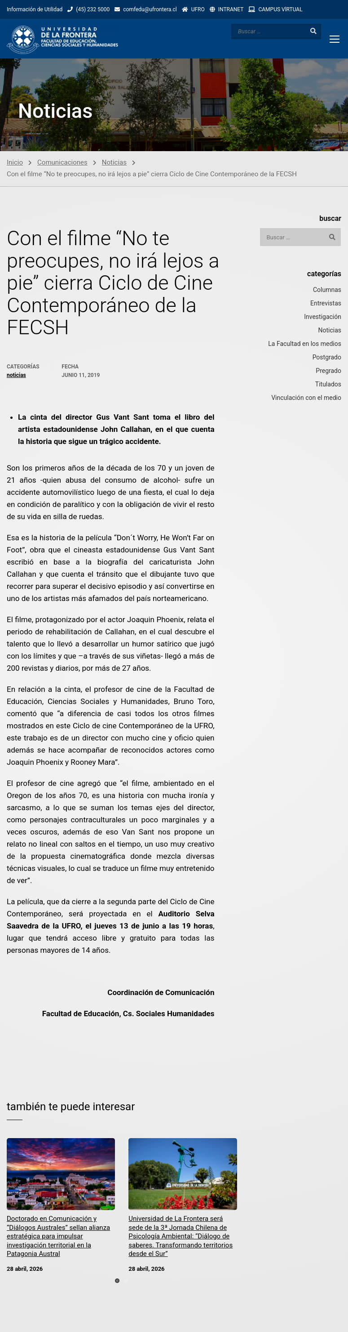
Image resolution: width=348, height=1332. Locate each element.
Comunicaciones (62, 163)
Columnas (327, 290)
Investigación (322, 317)
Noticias (114, 163)
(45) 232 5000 (93, 9)
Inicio (15, 163)
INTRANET (231, 9)
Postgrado (327, 358)
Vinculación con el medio (306, 398)
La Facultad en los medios (304, 344)
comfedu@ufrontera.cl (149, 9)
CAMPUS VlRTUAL (280, 9)
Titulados (328, 385)
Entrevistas (325, 304)
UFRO (198, 9)
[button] (117, 1282)
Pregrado (328, 371)
